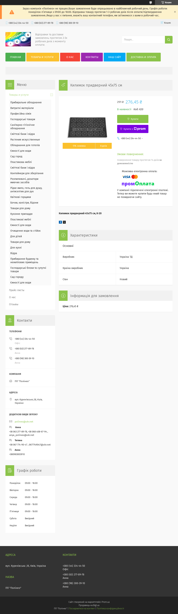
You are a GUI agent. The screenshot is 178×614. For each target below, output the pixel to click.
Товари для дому (20, 208)
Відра (13, 253)
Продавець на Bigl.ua (89, 605)
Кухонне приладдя (21, 213)
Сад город (16, 156)
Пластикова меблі (21, 162)
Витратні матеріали (22, 108)
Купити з (134, 128)
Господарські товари (22, 119)
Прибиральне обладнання (26, 102)
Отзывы (13, 304)
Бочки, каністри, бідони (24, 202)
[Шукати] (169, 39)
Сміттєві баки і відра (22, 134)
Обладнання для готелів (25, 145)
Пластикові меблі (20, 219)
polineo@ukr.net (24, 421)
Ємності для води (20, 150)
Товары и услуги (42, 57)
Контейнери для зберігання (26, 173)
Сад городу (17, 277)
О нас (70, 57)
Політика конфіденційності (110, 608)
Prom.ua (106, 602)
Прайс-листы (16, 290)
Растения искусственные (25, 139)
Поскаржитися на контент (82, 608)
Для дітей (16, 236)
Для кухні (16, 247)
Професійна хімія (20, 113)
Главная (15, 57)
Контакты (92, 57)
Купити (134, 119)
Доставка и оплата (143, 57)
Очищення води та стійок (25, 230)
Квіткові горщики (20, 197)
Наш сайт (114, 57)
